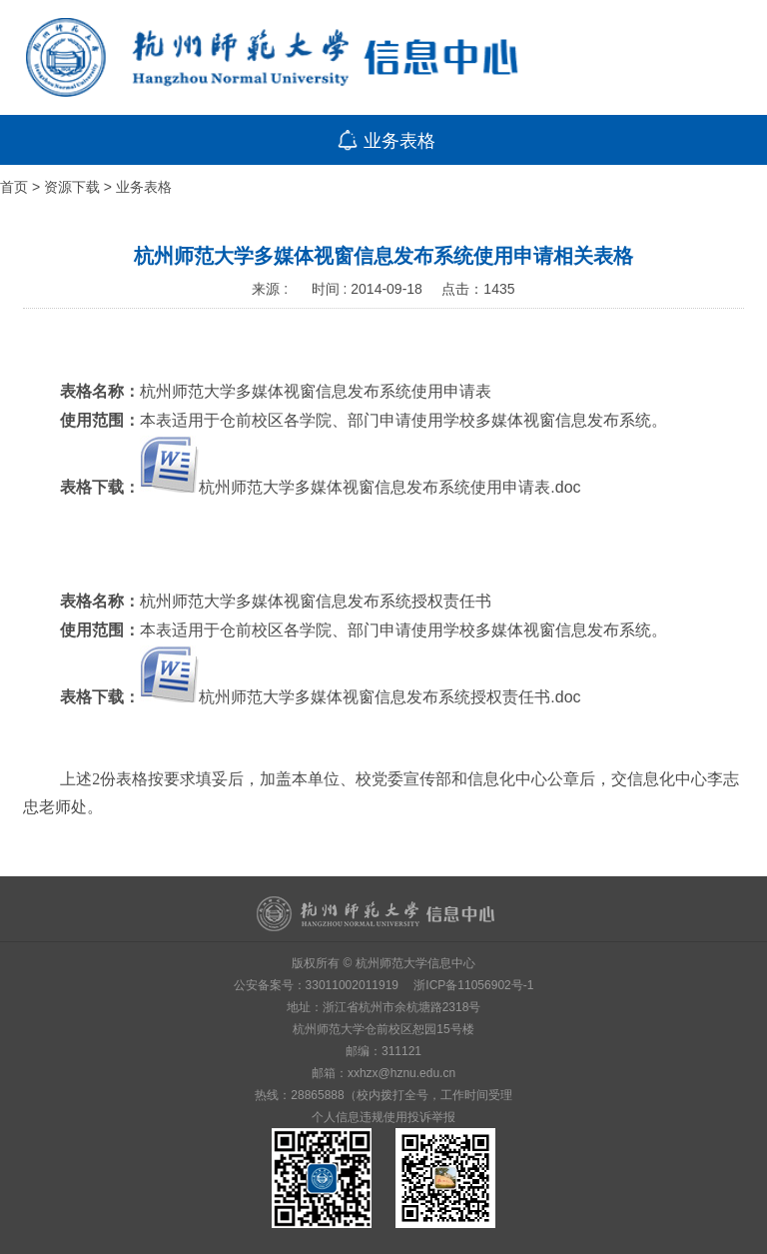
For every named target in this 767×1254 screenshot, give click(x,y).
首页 (14, 187)
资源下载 (72, 187)
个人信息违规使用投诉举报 (383, 1117)
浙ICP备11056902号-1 (473, 985)
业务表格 (144, 187)
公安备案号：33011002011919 (316, 985)
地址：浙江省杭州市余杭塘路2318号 (384, 1007)
